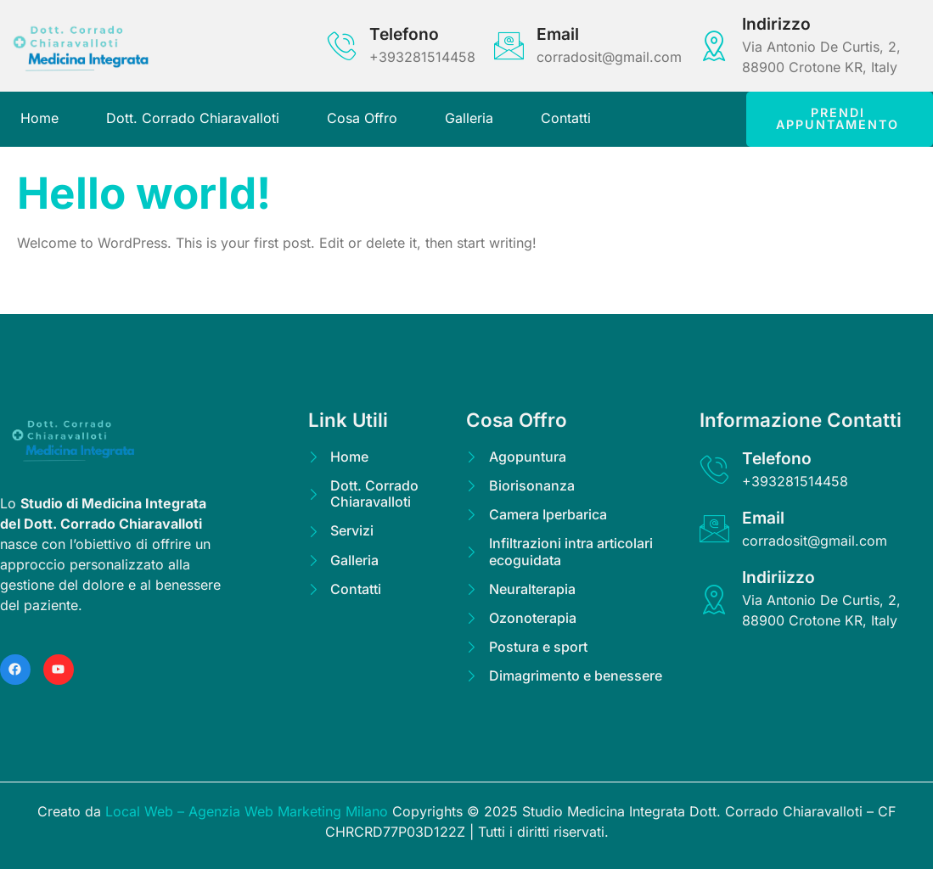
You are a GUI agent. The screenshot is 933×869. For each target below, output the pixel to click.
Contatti (566, 117)
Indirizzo (776, 24)
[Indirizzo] (714, 45)
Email (558, 34)
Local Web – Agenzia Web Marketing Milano (248, 811)
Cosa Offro (362, 117)
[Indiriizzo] (714, 599)
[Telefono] (342, 45)
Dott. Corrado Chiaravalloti (192, 117)
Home (39, 117)
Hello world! (144, 192)
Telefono (404, 34)
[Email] (509, 45)
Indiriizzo (778, 577)
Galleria (469, 117)
